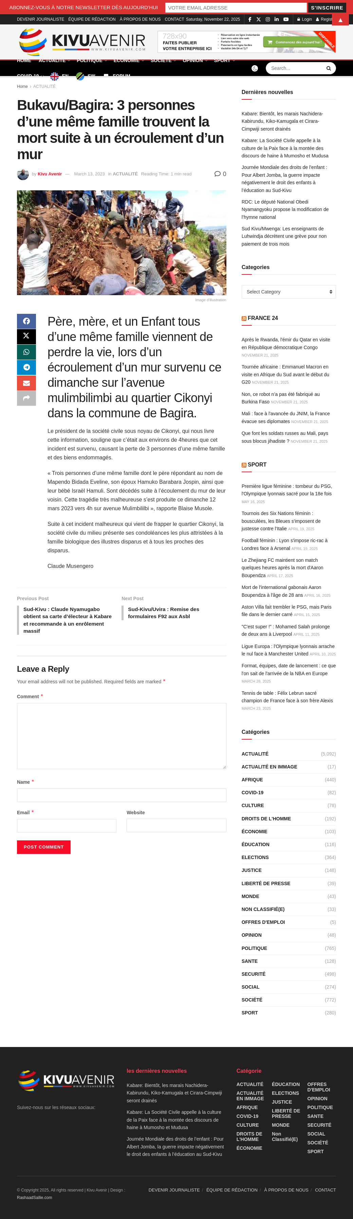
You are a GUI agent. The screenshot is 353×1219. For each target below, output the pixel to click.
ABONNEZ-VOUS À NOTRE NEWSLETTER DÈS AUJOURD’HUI (113, 7)
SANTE (250, 961)
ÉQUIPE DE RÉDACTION (232, 1190)
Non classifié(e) (263, 909)
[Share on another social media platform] (26, 403)
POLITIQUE (89, 60)
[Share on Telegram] (26, 371)
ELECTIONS (255, 857)
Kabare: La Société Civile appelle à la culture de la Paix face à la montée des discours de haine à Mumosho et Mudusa (285, 148)
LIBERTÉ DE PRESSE (266, 883)
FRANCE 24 (263, 318)
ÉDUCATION (256, 844)
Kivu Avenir (50, 173)
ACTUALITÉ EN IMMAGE (269, 766)
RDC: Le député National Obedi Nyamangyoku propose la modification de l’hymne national (285, 209)
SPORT (222, 60)
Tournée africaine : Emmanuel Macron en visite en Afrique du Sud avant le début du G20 (285, 374)
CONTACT (325, 1190)
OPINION (193, 60)
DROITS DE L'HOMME (266, 818)
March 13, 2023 (89, 173)
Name (26, 783)
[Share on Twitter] (26, 338)
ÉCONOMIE (127, 60)
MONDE (250, 896)
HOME (24, 60)
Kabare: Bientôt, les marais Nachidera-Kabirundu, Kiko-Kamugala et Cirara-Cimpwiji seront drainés (282, 121)
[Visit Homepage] (82, 42)
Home (22, 86)
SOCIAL (251, 987)
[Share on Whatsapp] (26, 354)
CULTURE (253, 805)
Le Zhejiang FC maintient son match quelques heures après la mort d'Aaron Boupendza (282, 567)
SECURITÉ (254, 974)
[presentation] (63, 850)
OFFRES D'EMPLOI (263, 922)
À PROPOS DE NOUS (286, 1190)
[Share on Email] (26, 387)
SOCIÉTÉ (161, 60)
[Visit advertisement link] (246, 42)
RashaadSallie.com (34, 1197)
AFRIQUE (252, 779)
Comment (30, 698)
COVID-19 (28, 76)
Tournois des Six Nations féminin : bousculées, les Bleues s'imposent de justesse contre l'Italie (281, 521)
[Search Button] (329, 68)
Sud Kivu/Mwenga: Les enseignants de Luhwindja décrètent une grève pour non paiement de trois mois (284, 236)
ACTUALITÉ (52, 60)
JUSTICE (252, 870)
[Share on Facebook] (26, 322)
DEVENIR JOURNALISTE (174, 1190)
